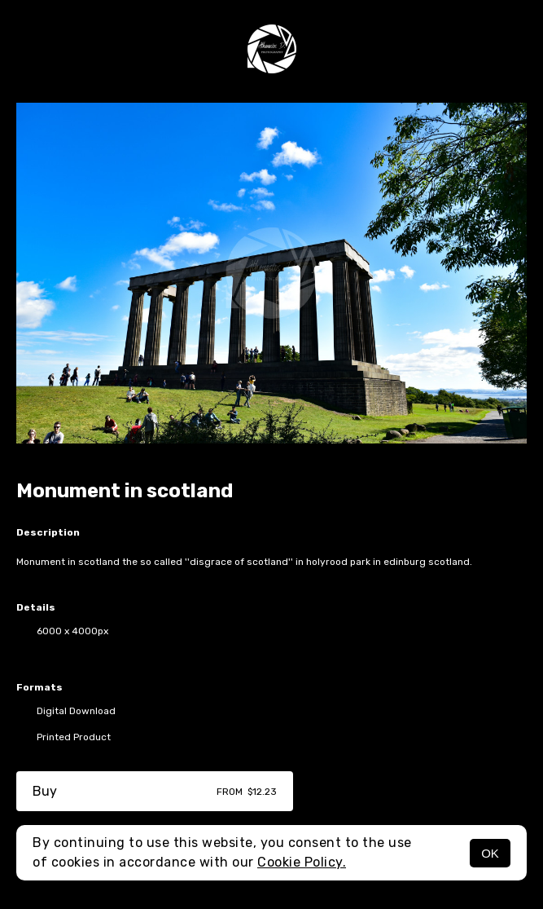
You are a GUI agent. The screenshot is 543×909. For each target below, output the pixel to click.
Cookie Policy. (301, 862)
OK (490, 853)
